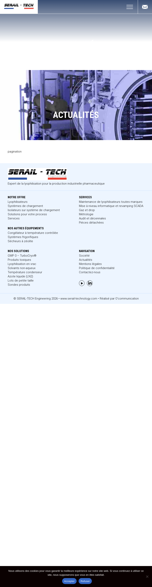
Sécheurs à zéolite (20, 241)
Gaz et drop (87, 210)
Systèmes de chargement (25, 206)
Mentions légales (90, 264)
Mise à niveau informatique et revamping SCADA (111, 206)
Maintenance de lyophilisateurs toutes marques (110, 202)
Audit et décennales (92, 218)
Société (84, 255)
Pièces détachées (91, 222)
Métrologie (86, 214)
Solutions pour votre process (27, 214)
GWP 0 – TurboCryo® (22, 255)
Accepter (69, 581)
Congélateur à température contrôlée (33, 233)
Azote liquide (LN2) (20, 276)
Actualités (85, 260)
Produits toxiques (19, 260)
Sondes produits (19, 284)
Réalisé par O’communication (119, 298)
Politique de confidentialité (97, 268)
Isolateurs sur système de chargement (34, 210)
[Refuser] (147, 576)
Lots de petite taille (21, 280)
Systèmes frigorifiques (23, 237)
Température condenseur (25, 272)
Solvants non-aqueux (21, 268)
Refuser (85, 581)
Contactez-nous (89, 272)
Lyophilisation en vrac (22, 264)
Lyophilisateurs (18, 202)
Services (14, 218)
